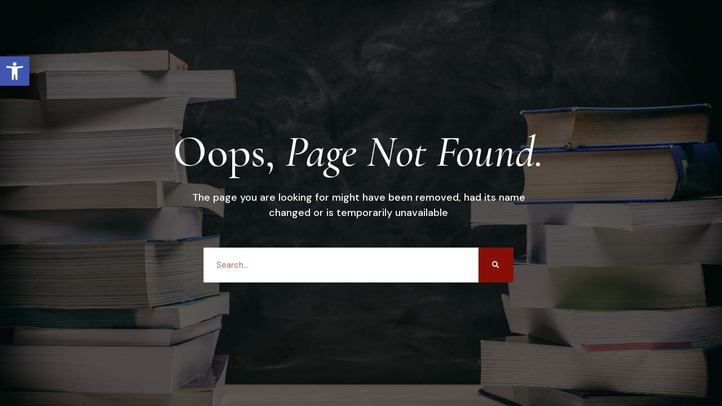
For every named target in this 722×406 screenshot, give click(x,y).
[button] (14, 71)
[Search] (496, 265)
